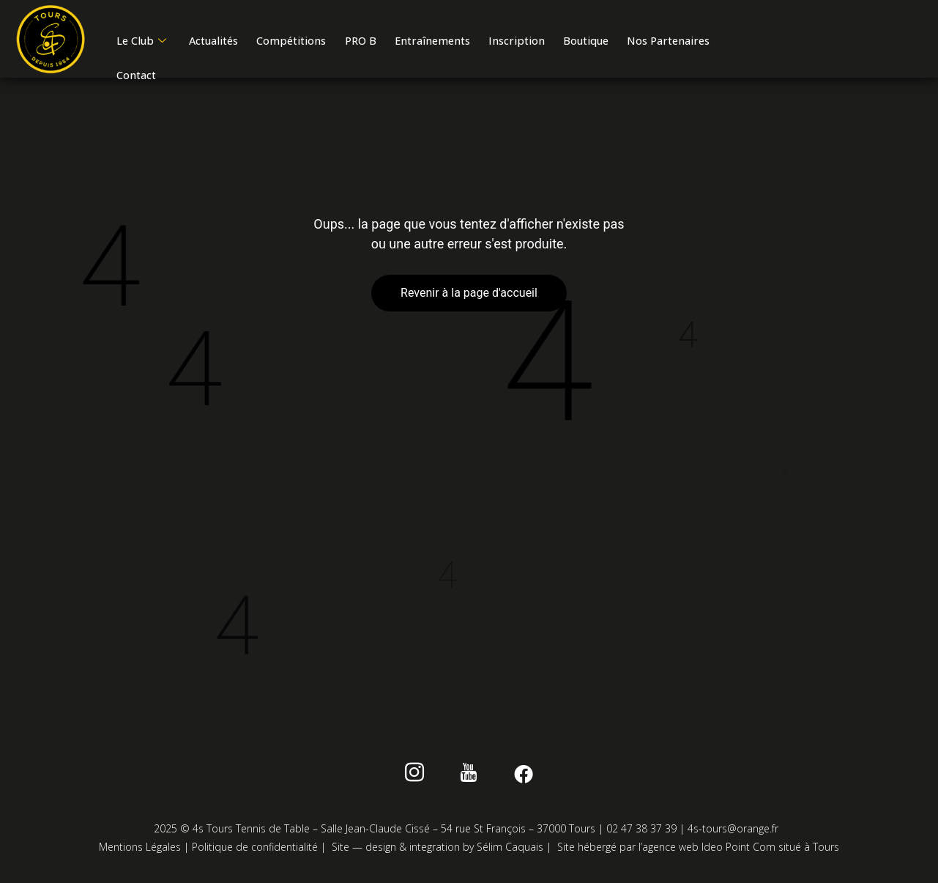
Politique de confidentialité (255, 850)
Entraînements (455, 44)
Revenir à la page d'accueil (469, 296)
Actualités (221, 44)
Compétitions (305, 44)
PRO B (378, 44)
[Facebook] (516, 778)
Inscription (543, 44)
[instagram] (421, 778)
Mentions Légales (140, 850)
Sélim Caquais (510, 850)
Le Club (143, 44)
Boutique (616, 44)
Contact (245, 83)
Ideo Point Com (738, 850)
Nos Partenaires (160, 83)
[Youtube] (469, 778)
